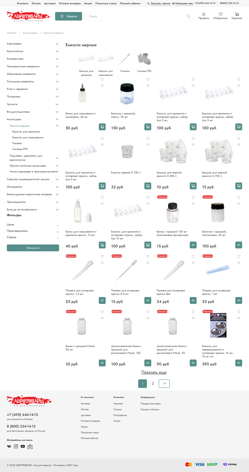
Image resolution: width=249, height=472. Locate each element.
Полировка (13, 96)
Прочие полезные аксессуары (28, 166)
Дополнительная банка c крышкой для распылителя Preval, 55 (172, 349)
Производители (16, 202)
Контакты (22, 3)
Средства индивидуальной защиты (28, 179)
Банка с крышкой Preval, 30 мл (80, 347)
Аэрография (14, 44)
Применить (33, 248)
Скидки (118, 409)
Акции (88, 3)
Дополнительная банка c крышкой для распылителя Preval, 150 (126, 349)
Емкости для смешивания (27, 137)
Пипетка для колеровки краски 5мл (171, 292)
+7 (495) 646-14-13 (22, 414)
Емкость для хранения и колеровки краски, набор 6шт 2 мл (172, 116)
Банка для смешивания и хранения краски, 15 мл (81, 233)
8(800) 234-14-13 (229, 3)
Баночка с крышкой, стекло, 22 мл (123, 115)
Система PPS (20, 149)
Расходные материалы (20, 81)
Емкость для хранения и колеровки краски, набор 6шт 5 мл (81, 176)
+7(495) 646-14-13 (205, 3)
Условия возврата (70, 3)
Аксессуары (30, 33)
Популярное (120, 415)
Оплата (36, 3)
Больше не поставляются (22, 209)
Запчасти (12, 104)
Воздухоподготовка (18, 112)
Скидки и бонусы (150, 409)
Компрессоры (15, 59)
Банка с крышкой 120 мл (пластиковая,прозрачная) (172, 233)
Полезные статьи (106, 3)
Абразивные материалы (21, 74)
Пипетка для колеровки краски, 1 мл (216, 292)
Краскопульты (15, 51)
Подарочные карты (151, 403)
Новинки (118, 403)
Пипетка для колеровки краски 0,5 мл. (125, 292)
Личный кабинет (130, 3)
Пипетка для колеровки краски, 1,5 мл (80, 292)
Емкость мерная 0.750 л (126, 172)
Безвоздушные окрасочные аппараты (29, 194)
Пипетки (17, 143)
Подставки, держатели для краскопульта (26, 158)
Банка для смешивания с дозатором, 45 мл (81, 115)
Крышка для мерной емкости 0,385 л (169, 174)
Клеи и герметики (17, 89)
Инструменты (14, 187)
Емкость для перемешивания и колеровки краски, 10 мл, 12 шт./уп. (217, 351)
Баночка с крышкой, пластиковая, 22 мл (214, 233)
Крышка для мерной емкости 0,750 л (214, 174)
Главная (11, 33)
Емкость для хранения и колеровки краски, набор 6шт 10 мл (126, 235)
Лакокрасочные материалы (23, 66)
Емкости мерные (19, 126)
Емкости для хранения (26, 132)
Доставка (49, 3)
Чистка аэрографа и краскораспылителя (34, 171)
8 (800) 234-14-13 (21, 426)
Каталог (68, 16)
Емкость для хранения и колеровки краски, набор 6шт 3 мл (217, 116)
